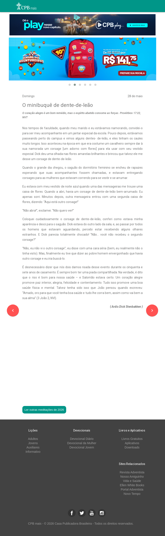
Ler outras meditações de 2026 (44, 409)
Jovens (33, 443)
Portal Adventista (132, 489)
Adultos (33, 439)
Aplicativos (132, 443)
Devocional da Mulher (81, 443)
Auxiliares (33, 447)
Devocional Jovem (81, 447)
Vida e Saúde (132, 481)
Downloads (132, 447)
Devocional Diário (82, 439)
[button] (69, 85)
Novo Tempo (132, 493)
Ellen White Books (132, 485)
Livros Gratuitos (131, 439)
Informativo (33, 451)
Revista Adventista (132, 472)
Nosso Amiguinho (132, 476)
